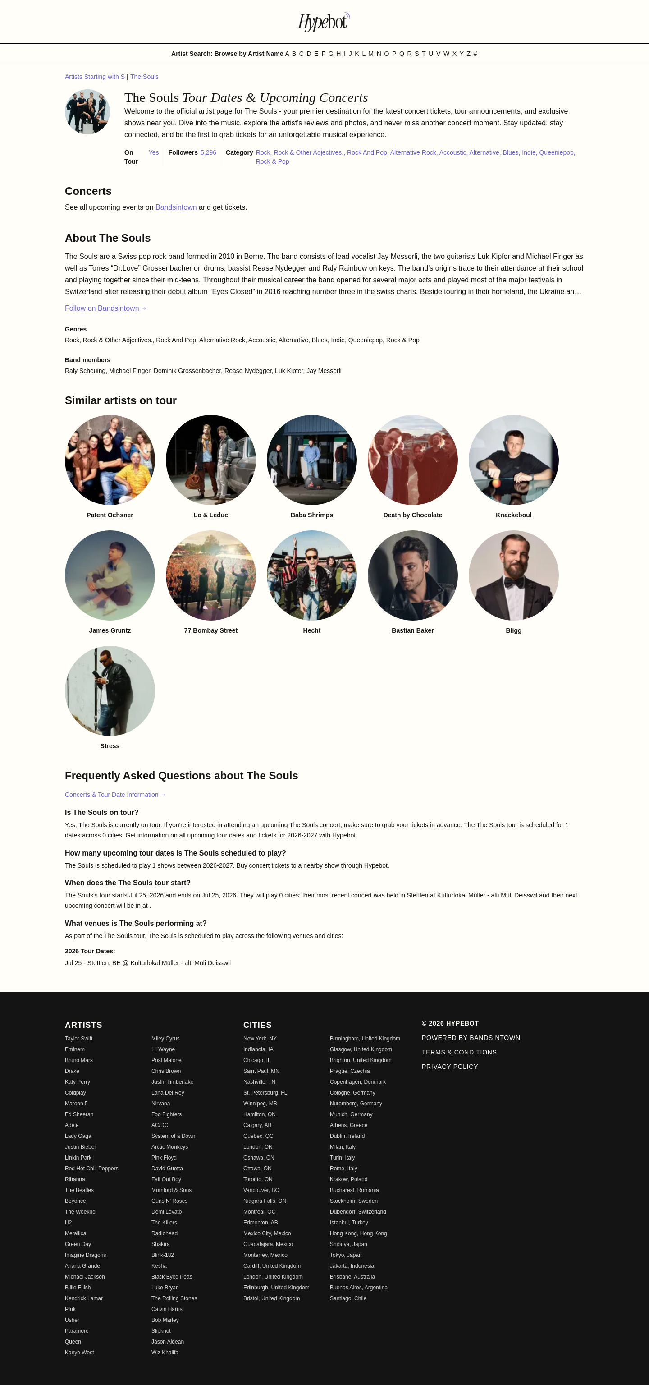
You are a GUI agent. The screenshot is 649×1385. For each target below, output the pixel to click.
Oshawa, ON (258, 1158)
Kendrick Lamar (84, 1298)
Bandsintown (177, 207)
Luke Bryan (165, 1287)
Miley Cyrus (165, 1038)
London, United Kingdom (273, 1277)
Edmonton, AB (260, 1222)
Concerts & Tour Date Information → (115, 794)
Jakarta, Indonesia (352, 1266)
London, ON (258, 1147)
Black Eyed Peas (171, 1277)
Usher (72, 1320)
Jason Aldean (167, 1342)
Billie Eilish (78, 1287)
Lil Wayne (163, 1049)
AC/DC (159, 1125)
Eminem (75, 1049)
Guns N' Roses (169, 1201)
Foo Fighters (166, 1114)
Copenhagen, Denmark (358, 1082)
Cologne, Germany (352, 1093)
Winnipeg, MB (260, 1103)
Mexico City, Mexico (267, 1233)
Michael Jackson (85, 1277)
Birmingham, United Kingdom (365, 1038)
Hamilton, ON (259, 1114)
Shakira (160, 1244)
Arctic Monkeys (169, 1147)
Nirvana (160, 1103)
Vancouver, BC (261, 1190)
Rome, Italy (343, 1168)
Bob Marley (165, 1320)
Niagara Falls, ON (264, 1201)
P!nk (70, 1309)
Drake (72, 1071)
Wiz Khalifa (164, 1352)
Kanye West (79, 1352)
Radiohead (164, 1233)
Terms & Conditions (459, 1052)
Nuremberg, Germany (356, 1103)
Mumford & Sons (171, 1190)
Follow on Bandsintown (106, 308)
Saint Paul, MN (261, 1071)
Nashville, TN (259, 1082)
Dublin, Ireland (347, 1136)
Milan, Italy (343, 1147)
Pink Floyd (164, 1158)
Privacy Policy (450, 1066)
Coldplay (75, 1093)
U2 (68, 1222)
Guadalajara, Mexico (268, 1244)
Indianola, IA (258, 1049)
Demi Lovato (166, 1212)
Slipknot (161, 1331)
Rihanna (75, 1179)
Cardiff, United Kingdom (272, 1266)
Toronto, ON (258, 1179)
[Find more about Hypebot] (324, 21)
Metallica (75, 1233)
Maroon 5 (76, 1103)
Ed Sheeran (79, 1114)
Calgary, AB (257, 1125)
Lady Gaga (78, 1136)
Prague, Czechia (350, 1071)
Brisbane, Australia (352, 1277)
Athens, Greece (348, 1125)
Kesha (159, 1266)
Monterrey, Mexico (265, 1255)
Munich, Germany (351, 1114)
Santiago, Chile (348, 1298)
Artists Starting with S (96, 76)
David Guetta (167, 1168)
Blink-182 (162, 1255)
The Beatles (79, 1190)
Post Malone (166, 1060)
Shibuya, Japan (348, 1244)
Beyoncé (75, 1201)
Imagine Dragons (85, 1255)
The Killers (164, 1222)
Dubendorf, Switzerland (358, 1212)
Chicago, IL (257, 1060)
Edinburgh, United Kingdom (276, 1287)
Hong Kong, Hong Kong (358, 1233)
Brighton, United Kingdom (361, 1060)
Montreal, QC (259, 1212)
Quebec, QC (258, 1136)
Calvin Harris (167, 1309)
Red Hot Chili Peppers (92, 1168)
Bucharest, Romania (354, 1190)
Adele (72, 1125)
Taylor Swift (78, 1038)
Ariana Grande (82, 1266)
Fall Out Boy (166, 1179)
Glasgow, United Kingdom (361, 1049)
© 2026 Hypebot (450, 1023)
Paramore (77, 1331)
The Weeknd (80, 1212)
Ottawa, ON (257, 1168)
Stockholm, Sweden (354, 1201)
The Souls (144, 76)
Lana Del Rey (167, 1093)
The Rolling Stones (174, 1298)
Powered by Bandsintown (471, 1037)
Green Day (78, 1244)
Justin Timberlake (172, 1082)
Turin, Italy (342, 1158)
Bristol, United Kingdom (271, 1298)
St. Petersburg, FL (265, 1093)
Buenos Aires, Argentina (359, 1287)
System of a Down (173, 1136)
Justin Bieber (80, 1147)
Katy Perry (77, 1082)
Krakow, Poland (348, 1179)
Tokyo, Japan (346, 1255)
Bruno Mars (79, 1060)
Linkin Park (78, 1158)
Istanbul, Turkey (349, 1222)
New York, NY (260, 1038)
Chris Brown (166, 1071)
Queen (73, 1342)
